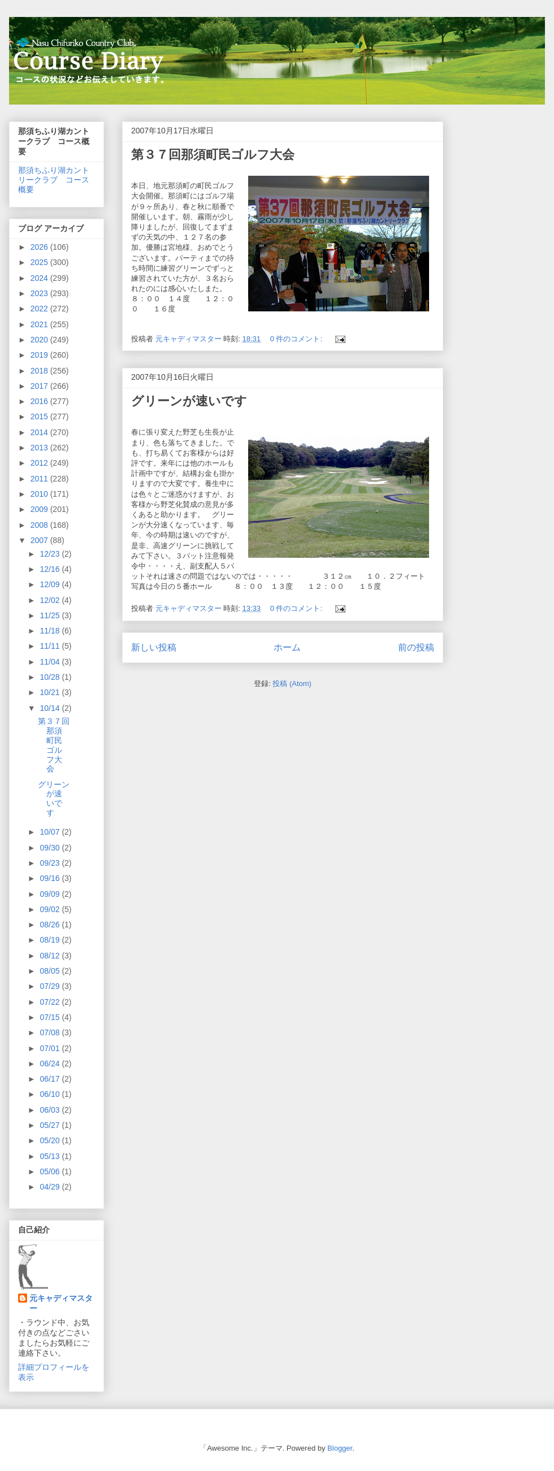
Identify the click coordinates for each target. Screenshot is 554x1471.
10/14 (51, 708)
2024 (40, 278)
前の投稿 (416, 647)
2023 (40, 293)
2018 (40, 370)
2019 (40, 354)
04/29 (51, 1186)
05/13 (51, 1156)
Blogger (339, 1448)
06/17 (51, 1078)
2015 (40, 416)
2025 (40, 262)
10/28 (51, 677)
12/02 (51, 600)
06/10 (51, 1094)
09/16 (51, 878)
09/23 (51, 862)
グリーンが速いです (189, 401)
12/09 (51, 584)
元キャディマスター (61, 1303)
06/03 (51, 1109)
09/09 (51, 894)
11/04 (51, 661)
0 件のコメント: (297, 339)
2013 (40, 447)
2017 (40, 385)
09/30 (51, 847)
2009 (40, 509)
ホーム (287, 647)
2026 (40, 246)
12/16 (51, 569)
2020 (40, 339)
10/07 (51, 831)
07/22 (51, 1001)
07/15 (51, 1017)
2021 (40, 324)
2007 (40, 540)
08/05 (51, 970)
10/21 (51, 692)
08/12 (51, 955)
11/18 (51, 630)
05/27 (51, 1125)
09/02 (51, 909)
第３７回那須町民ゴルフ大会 (213, 154)
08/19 (51, 939)
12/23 (51, 553)
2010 (40, 493)
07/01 (51, 1048)
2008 (40, 525)
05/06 (51, 1171)
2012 (40, 462)
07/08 (51, 1032)
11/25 (51, 615)
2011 (40, 478)
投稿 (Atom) (291, 683)
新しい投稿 (153, 647)
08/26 (51, 924)
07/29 (51, 986)
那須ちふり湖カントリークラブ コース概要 (53, 180)
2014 (40, 432)
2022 (40, 308)
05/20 (51, 1140)
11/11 (51, 645)
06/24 (51, 1063)
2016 (40, 401)
